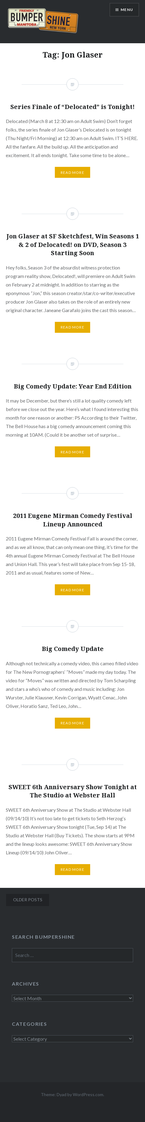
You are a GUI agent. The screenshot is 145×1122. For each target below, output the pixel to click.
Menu (127, 9)
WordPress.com (88, 1094)
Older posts (27, 899)
